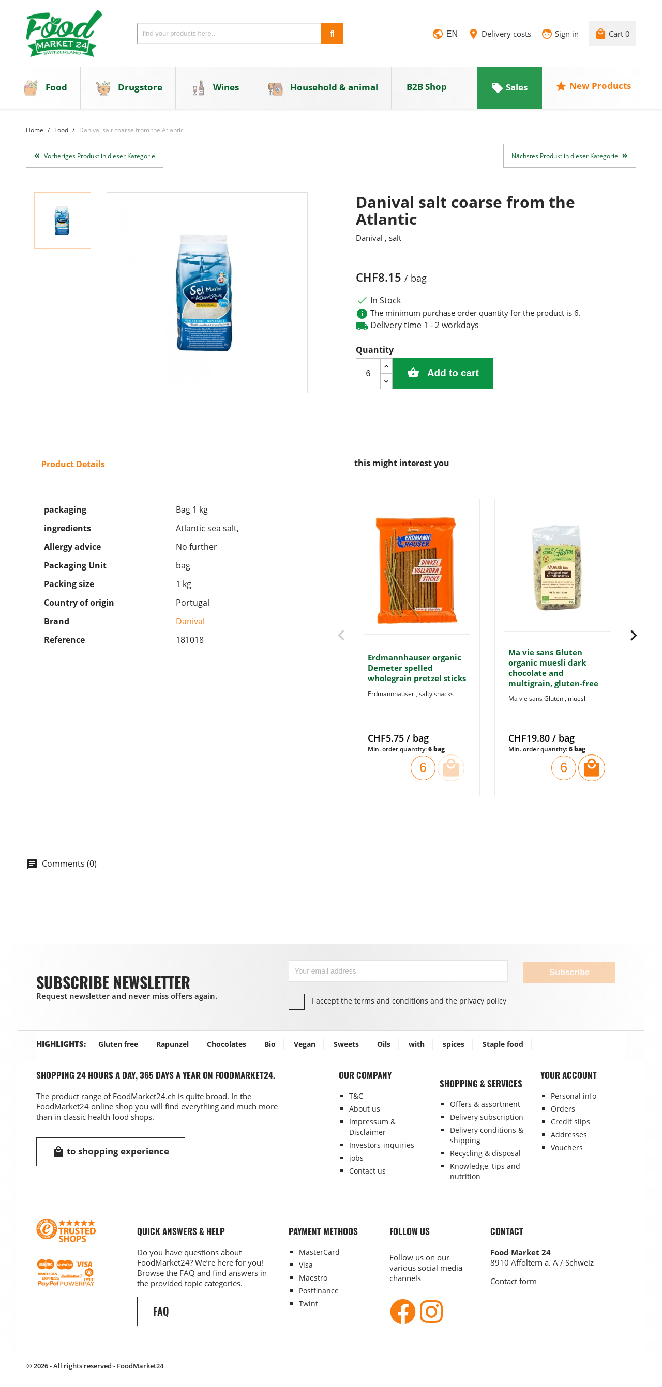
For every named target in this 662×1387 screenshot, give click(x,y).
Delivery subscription (486, 1116)
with (417, 1044)
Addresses (569, 1134)
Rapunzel (172, 1044)
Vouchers (567, 1147)
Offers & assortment (485, 1103)
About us (364, 1108)
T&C (356, 1095)
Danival (190, 622)
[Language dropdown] (445, 35)
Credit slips (570, 1121)
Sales (509, 88)
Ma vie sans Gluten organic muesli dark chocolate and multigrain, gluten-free (553, 669)
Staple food (503, 1044)
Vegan (304, 1044)
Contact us (367, 1170)
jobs (356, 1157)
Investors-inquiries (381, 1144)
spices (453, 1044)
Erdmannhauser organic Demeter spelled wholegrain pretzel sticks (417, 669)
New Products (593, 87)
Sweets (346, 1044)
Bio (270, 1044)
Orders (563, 1108)
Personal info (573, 1095)
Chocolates (226, 1044)
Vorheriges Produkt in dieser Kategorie (94, 156)
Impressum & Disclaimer (372, 1126)
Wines (215, 89)
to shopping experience (110, 1151)
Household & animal (322, 89)
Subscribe (569, 971)
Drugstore (129, 89)
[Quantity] (368, 374)
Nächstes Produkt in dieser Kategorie (569, 156)
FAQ (161, 1310)
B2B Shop (427, 88)
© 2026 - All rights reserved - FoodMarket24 (94, 1365)
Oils (383, 1044)
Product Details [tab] (73, 465)
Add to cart (449, 374)
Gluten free (118, 1044)
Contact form (513, 1280)
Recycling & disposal (485, 1153)
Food (45, 89)
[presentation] (341, 637)
